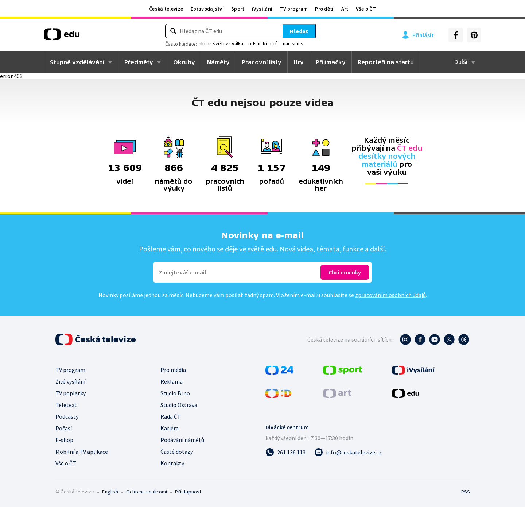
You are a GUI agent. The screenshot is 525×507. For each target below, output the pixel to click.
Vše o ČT (366, 8)
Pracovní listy (261, 62)
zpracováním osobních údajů (390, 295)
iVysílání (262, 8)
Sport (238, 8)
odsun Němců (263, 43)
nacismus (293, 43)
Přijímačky (331, 62)
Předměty (138, 62)
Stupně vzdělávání (77, 62)
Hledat (299, 31)
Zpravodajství (207, 8)
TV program (294, 8)
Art (345, 8)
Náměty (218, 62)
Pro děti (324, 8)
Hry (298, 62)
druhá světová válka (221, 43)
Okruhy (184, 62)
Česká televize (166, 8)
